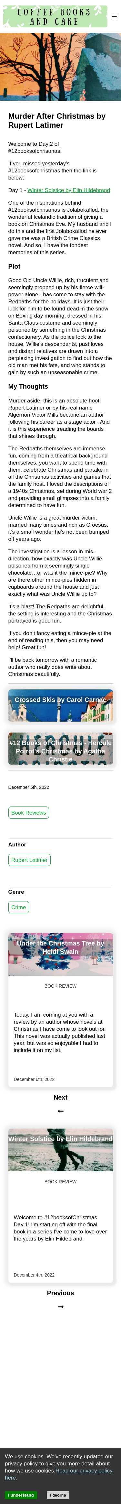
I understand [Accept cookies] (21, 1495)
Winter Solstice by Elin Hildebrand (68, 190)
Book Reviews (28, 813)
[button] (114, 16)
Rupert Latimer (29, 860)
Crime (18, 907)
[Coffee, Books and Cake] (55, 16)
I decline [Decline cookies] (58, 1495)
